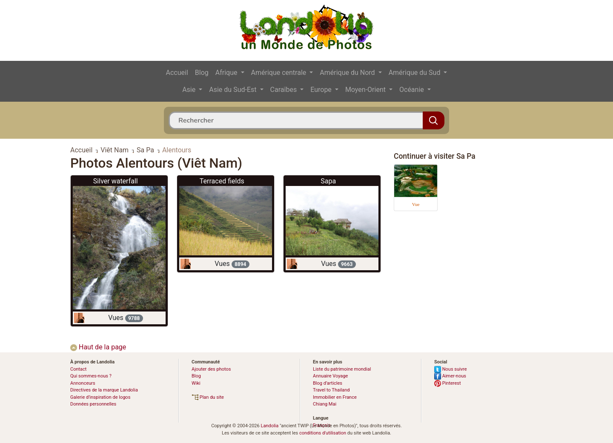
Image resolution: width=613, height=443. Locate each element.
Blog (202, 73)
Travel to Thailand (331, 390)
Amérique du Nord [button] (348, 73)
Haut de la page (98, 347)
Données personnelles (93, 404)
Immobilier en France (335, 397)
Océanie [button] (412, 90)
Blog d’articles (327, 383)
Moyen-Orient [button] (366, 90)
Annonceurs (82, 383)
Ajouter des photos (211, 369)
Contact (78, 369)
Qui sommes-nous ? (91, 376)
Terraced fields (222, 181)
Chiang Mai (324, 404)
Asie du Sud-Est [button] (233, 90)
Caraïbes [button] (284, 90)
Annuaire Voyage (330, 376)
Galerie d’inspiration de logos (100, 397)
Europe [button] (321, 90)
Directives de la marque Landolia (104, 390)
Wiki (196, 383)
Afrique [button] (227, 73)
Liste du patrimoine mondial (342, 369)
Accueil (177, 73)
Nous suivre (450, 369)
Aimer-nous (450, 376)
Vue (416, 204)
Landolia (269, 426)
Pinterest (447, 383)
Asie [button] (189, 90)
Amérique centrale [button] (279, 73)
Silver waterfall (115, 181)
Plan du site (208, 397)
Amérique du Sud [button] (415, 73)
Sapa (328, 181)
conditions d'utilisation (322, 433)
